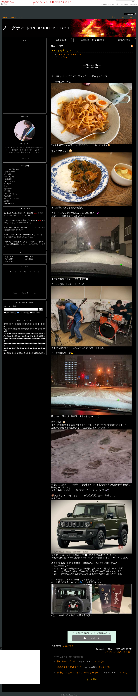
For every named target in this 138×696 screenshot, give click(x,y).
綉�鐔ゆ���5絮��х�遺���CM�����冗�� (24, 336)
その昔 (6, 196)
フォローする (25, 158)
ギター (6, 189)
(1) (77, 50)
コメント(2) (98, 661)
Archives (25, 253)
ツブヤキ (7, 172)
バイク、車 (8, 181)
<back (15, 293)
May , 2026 (9, 256)
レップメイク (8, 194)
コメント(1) (109, 652)
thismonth (25, 293)
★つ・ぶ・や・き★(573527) (69, 54)
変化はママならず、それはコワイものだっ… (78, 672)
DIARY (11, 17)
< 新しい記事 (60, 40)
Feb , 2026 (29, 256)
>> (105, 5)
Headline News (25, 320)
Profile (24, 117)
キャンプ (7, 177)
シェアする (68, 646)
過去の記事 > (124, 40)
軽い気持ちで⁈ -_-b (66, 661)
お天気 (6, 179)
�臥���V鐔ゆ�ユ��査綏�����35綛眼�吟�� (24, 334)
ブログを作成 (123, 5)
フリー (6, 174)
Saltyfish (7, 213)
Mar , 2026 (9, 261)
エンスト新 (8, 227)
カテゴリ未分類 (9, 169)
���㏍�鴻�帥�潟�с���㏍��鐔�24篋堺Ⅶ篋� (24, 353)
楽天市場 (133, 5)
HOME (4, 17)
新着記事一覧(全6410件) (92, 40)
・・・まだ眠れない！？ (63, 50)
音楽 (5, 4)
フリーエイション (10, 198)
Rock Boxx (7, 203)
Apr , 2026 (9, 259)
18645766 (129, 14)
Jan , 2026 (29, 259)
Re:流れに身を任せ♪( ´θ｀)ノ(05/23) (27, 227)
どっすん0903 (9, 220)
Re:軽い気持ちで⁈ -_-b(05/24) (23, 213)
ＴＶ (5, 191)
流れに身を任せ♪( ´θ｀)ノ (69, 667)
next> (35, 293)
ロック (6, 184)
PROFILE (19, 17)
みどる (6, 201)
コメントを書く (124, 652)
